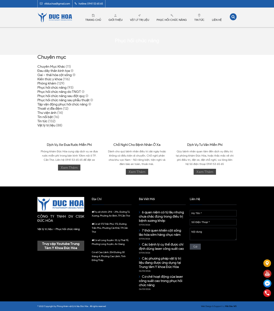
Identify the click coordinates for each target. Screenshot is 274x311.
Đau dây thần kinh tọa (53, 71)
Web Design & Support (211, 306)
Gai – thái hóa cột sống (54, 75)
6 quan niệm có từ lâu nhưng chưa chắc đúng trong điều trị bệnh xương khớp (161, 216)
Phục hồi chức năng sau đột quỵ (61, 96)
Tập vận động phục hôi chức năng (62, 104)
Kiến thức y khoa (49, 79)
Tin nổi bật (45, 117)
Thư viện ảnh (46, 113)
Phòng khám (46, 83)
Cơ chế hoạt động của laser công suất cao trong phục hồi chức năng (161, 280)
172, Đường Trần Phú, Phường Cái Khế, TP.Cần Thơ (110, 227)
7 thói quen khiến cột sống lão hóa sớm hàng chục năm (160, 232)
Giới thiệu (115, 20)
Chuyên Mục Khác (51, 66)
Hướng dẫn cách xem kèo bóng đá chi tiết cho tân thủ (210, 260)
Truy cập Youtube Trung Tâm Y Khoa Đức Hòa (61, 246)
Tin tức (199, 20)
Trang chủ (93, 20)
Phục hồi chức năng (172, 20)
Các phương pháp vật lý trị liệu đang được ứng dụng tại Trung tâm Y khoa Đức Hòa (160, 262)
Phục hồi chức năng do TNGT (59, 92)
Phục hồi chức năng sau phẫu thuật (63, 100)
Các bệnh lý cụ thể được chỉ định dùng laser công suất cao (161, 246)
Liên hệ (217, 20)
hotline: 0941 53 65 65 (91, 3)
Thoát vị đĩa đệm (49, 108)
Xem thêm (69, 167)
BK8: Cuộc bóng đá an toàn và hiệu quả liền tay (213, 250)
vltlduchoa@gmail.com (57, 3)
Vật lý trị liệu (139, 20)
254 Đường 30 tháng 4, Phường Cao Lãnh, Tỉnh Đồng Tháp (109, 256)
